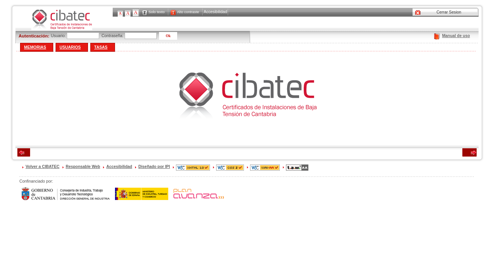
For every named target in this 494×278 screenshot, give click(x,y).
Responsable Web (83, 166)
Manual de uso (456, 36)
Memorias (35, 47)
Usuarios (70, 47)
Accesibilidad (215, 12)
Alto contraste (188, 12)
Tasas (100, 47)
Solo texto (157, 12)
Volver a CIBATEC (42, 166)
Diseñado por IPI (154, 166)
